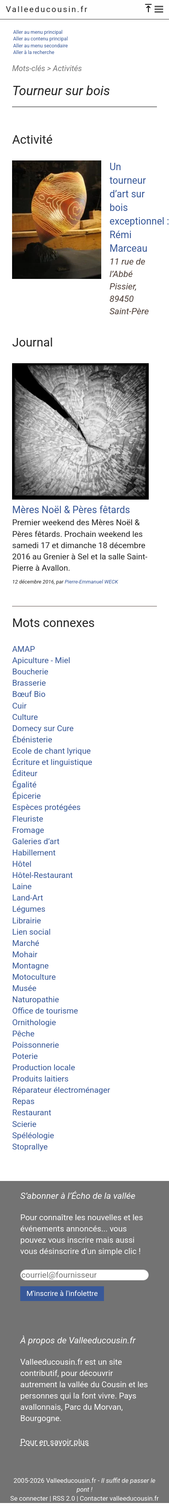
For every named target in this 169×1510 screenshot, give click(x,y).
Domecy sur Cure (43, 728)
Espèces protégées (46, 807)
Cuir (19, 706)
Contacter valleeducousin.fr (119, 1498)
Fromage (28, 830)
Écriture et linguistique (52, 762)
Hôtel (22, 864)
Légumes (28, 909)
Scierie (24, 1124)
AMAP (23, 649)
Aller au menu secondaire (40, 46)
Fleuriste (27, 819)
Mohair (24, 954)
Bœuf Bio (29, 694)
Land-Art (27, 897)
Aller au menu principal (38, 32)
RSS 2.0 (64, 1498)
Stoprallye (30, 1146)
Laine (22, 886)
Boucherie (30, 671)
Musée (24, 988)
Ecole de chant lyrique (51, 751)
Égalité (24, 784)
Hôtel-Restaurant (42, 875)
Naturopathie (35, 999)
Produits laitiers (40, 1078)
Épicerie (26, 796)
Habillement (34, 852)
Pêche (23, 1033)
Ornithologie (34, 1022)
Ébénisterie (32, 739)
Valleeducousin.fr (47, 9)
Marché (25, 943)
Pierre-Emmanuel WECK (91, 582)
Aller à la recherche (34, 52)
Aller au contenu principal (40, 39)
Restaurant (31, 1112)
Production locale (43, 1067)
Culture (25, 717)
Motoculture (34, 977)
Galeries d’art (36, 841)
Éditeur (24, 773)
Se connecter (29, 1498)
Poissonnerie (35, 1045)
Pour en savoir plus (54, 1442)
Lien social (31, 932)
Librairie (26, 920)
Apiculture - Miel (41, 660)
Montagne (30, 965)
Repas (23, 1101)
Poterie (25, 1056)
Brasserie (29, 683)
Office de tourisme (45, 1010)
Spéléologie (33, 1135)
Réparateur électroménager (61, 1090)
